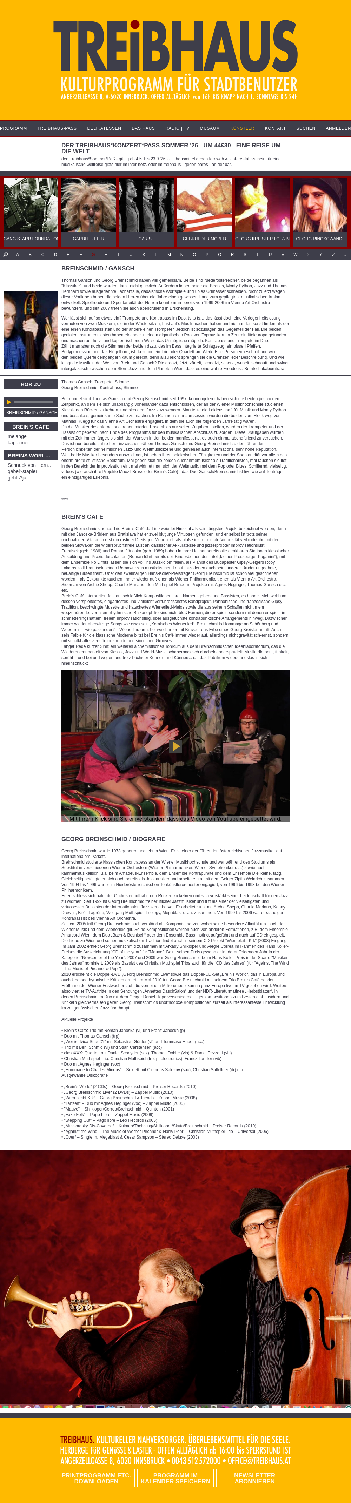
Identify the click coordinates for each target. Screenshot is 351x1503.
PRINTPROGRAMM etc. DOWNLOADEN (96, 1478)
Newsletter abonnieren (254, 1478)
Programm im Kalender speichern (175, 1478)
